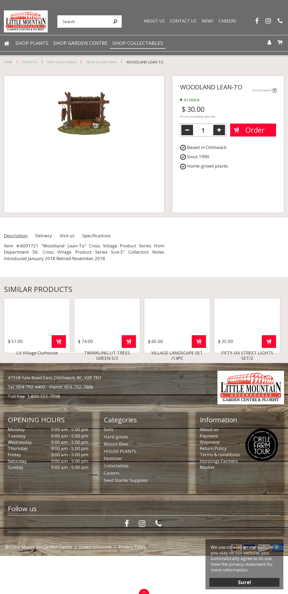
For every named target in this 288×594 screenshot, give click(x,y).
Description (16, 236)
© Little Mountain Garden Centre (38, 585)
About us (209, 467)
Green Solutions (95, 585)
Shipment (210, 480)
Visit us (67, 236)
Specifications (96, 236)
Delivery (43, 236)
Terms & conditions (220, 493)
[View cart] (280, 42)
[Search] (82, 21)
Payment (209, 474)
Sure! (244, 581)
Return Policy (213, 486)
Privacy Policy (133, 585)
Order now (59, 379)
